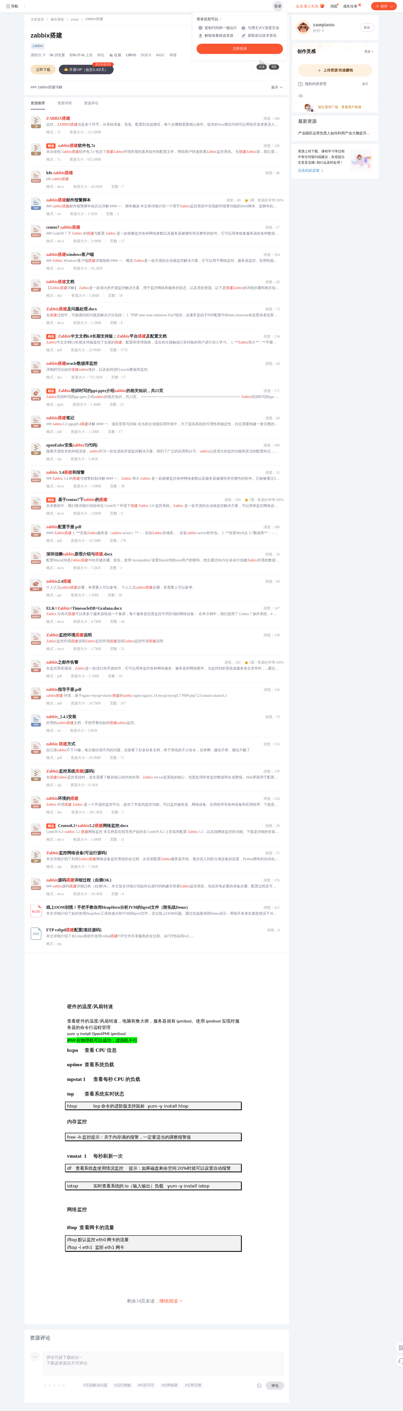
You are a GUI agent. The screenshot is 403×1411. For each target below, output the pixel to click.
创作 (384, 6)
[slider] (55, 1385)
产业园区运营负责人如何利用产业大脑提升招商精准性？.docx (335, 133)
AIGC (160, 55)
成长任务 (352, 5)
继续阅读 (171, 1300)
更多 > (368, 51)
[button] (277, 87)
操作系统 (57, 20)
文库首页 (37, 20)
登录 (277, 6)
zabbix (38, 46)
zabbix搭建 (46, 36)
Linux (75, 20)
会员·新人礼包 (310, 5)
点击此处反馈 (310, 171)
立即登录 (240, 49)
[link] (37, 20)
